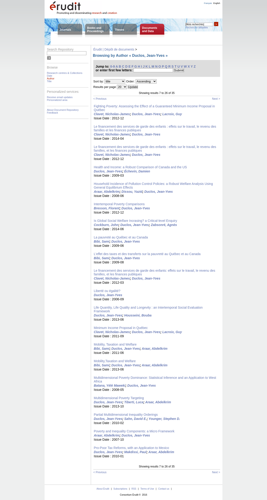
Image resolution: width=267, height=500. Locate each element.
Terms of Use (147, 489)
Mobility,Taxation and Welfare (115, 361)
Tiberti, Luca (133, 402)
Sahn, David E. (135, 419)
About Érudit (103, 489)
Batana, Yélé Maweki (109, 385)
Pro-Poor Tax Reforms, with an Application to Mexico (131, 448)
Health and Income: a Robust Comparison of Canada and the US (140, 167)
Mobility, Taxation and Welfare (115, 344)
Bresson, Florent (106, 208)
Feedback (52, 112)
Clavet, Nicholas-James (112, 114)
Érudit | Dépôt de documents (113, 49)
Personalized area (57, 100)
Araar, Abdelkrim (107, 191)
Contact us (163, 489)
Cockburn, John (106, 225)
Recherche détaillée (196, 27)
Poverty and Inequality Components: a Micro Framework (134, 431)
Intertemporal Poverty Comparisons (119, 204)
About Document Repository (63, 109)
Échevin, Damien (137, 171)
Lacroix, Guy (172, 114)
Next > (216, 98)
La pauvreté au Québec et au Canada (121, 237)
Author (50, 78)
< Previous (99, 98)
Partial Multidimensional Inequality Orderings (126, 414)
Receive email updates (60, 97)
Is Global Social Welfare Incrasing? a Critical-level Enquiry (135, 221)
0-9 (112, 66)
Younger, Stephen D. (164, 419)
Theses (119, 29)
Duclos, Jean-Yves (146, 114)
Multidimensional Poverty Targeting (119, 398)
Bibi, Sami (101, 241)
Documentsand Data (149, 29)
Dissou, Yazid (131, 191)
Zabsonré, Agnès (164, 225)
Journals (65, 29)
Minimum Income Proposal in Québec (121, 328)
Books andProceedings (95, 29)
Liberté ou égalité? (107, 291)
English (216, 3)
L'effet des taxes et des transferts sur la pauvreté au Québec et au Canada (147, 254)
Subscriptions (120, 489)
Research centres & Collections (64, 73)
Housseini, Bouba (138, 315)
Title (49, 81)
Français (208, 3)
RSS (133, 489)
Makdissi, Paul (135, 452)
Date (49, 75)
